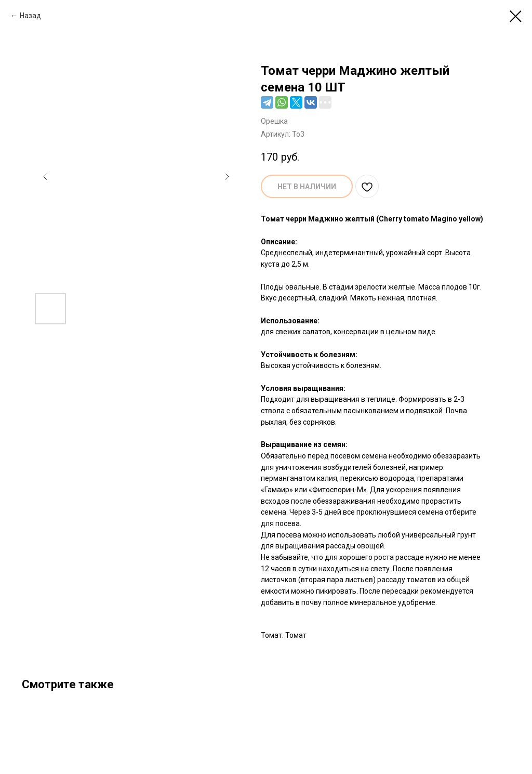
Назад (30, 15)
